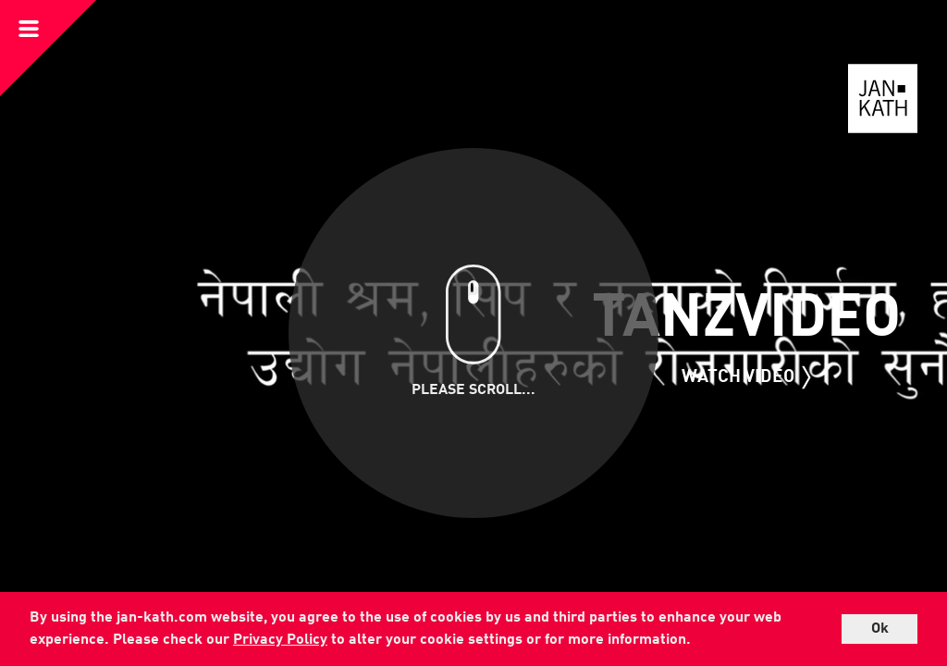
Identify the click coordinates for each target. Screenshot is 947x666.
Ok (880, 629)
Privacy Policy (280, 640)
